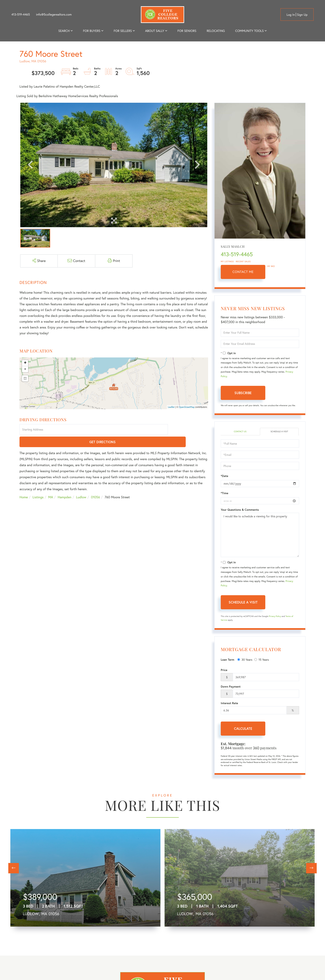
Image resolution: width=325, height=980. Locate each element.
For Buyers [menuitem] (91, 31)
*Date (224, 476)
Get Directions (189, 430)
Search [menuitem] (64, 31)
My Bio (271, 266)
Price (224, 670)
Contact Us (240, 431)
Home (23, 485)
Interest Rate (229, 704)
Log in (290, 15)
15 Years (261, 660)
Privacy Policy (275, 617)
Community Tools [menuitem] (249, 31)
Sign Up (302, 15)
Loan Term (227, 660)
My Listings (227, 261)
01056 (95, 485)
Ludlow (81, 485)
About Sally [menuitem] (154, 31)
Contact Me (243, 272)
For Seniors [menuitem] (186, 31)
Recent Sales (243, 261)
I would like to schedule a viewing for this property (260, 535)
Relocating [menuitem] (216, 31)
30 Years (244, 660)
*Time (224, 494)
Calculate (243, 729)
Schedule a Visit (279, 431)
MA (50, 485)
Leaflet (171, 407)
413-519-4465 (20, 14)
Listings (38, 485)
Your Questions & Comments (240, 510)
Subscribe (243, 393)
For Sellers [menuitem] (123, 31)
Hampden (64, 485)
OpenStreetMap (187, 407)
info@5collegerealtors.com (54, 14)
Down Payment (231, 687)
